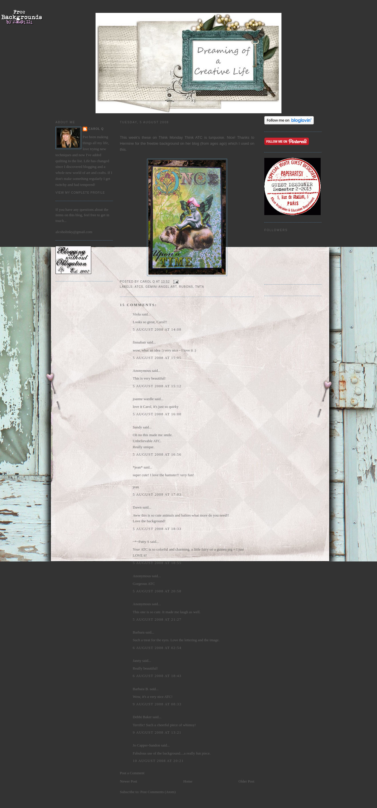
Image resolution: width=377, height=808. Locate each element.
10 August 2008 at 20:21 (158, 761)
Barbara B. (141, 689)
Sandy (137, 427)
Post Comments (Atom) (158, 792)
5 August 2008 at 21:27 (157, 619)
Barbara (138, 632)
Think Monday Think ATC (182, 137)
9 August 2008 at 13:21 (157, 732)
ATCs (138, 286)
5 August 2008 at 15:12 (157, 386)
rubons (186, 286)
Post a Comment (132, 773)
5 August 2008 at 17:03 (157, 494)
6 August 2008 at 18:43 (157, 676)
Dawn (137, 507)
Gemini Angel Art (161, 286)
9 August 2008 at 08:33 (157, 704)
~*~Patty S (141, 541)
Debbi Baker (142, 717)
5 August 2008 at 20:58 (157, 591)
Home (188, 781)
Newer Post (128, 781)
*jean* (138, 467)
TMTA (199, 286)
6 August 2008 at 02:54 (157, 648)
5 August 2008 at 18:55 (157, 563)
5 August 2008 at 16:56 (157, 454)
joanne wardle (143, 399)
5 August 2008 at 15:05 (157, 358)
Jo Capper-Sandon (146, 745)
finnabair (139, 342)
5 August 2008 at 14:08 (157, 329)
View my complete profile (80, 192)
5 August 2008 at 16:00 (157, 414)
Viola (137, 314)
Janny (137, 660)
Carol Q (96, 128)
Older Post (246, 781)
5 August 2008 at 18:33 (157, 529)
